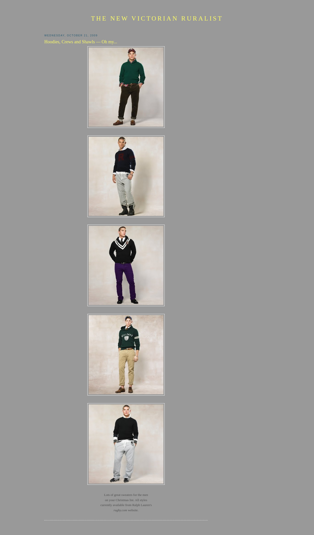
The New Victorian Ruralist (157, 18)
